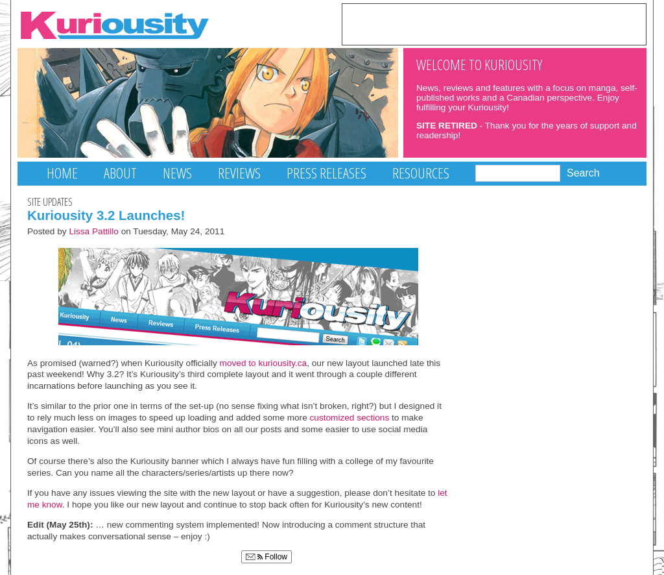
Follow (266, 556)
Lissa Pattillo (94, 231)
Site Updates (50, 202)
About (120, 173)
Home (62, 173)
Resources (420, 173)
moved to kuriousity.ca (263, 363)
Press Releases (326, 173)
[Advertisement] (494, 23)
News (177, 173)
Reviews (239, 173)
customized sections (350, 417)
